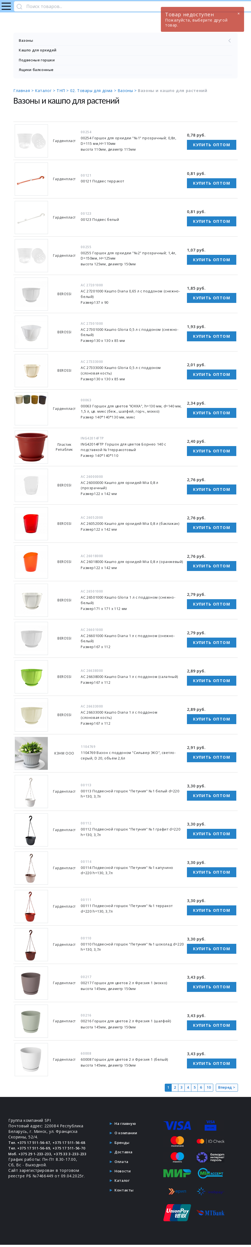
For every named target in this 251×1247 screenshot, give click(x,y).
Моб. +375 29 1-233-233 (32, 1166)
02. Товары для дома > (94, 92)
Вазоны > (128, 92)
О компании (126, 1135)
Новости (122, 1172)
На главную (125, 1125)
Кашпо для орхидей (40, 51)
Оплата (121, 1163)
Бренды (121, 1144)
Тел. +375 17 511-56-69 (32, 1155)
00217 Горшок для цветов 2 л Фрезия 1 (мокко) (128, 984)
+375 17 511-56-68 (27, 1150)
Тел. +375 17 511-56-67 (32, 1144)
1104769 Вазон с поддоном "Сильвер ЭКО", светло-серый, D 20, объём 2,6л (124, 757)
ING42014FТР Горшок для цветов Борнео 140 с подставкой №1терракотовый (128, 448)
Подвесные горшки (39, 61)
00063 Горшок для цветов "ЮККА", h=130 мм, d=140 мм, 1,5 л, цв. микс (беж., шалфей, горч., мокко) (127, 410)
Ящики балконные (39, 71)
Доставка (123, 1153)
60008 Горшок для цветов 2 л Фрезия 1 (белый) (128, 1061)
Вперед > (225, 1089)
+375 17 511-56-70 (27, 1161)
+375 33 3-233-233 (27, 1172)
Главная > (24, 92)
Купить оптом (211, 146)
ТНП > (63, 92)
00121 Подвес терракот (104, 182)
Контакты (124, 1191)
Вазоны (125, 41)
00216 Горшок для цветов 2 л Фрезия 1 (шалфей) (130, 1022)
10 (206, 1089)
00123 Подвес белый (101, 221)
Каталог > (46, 92)
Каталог (122, 1182)
